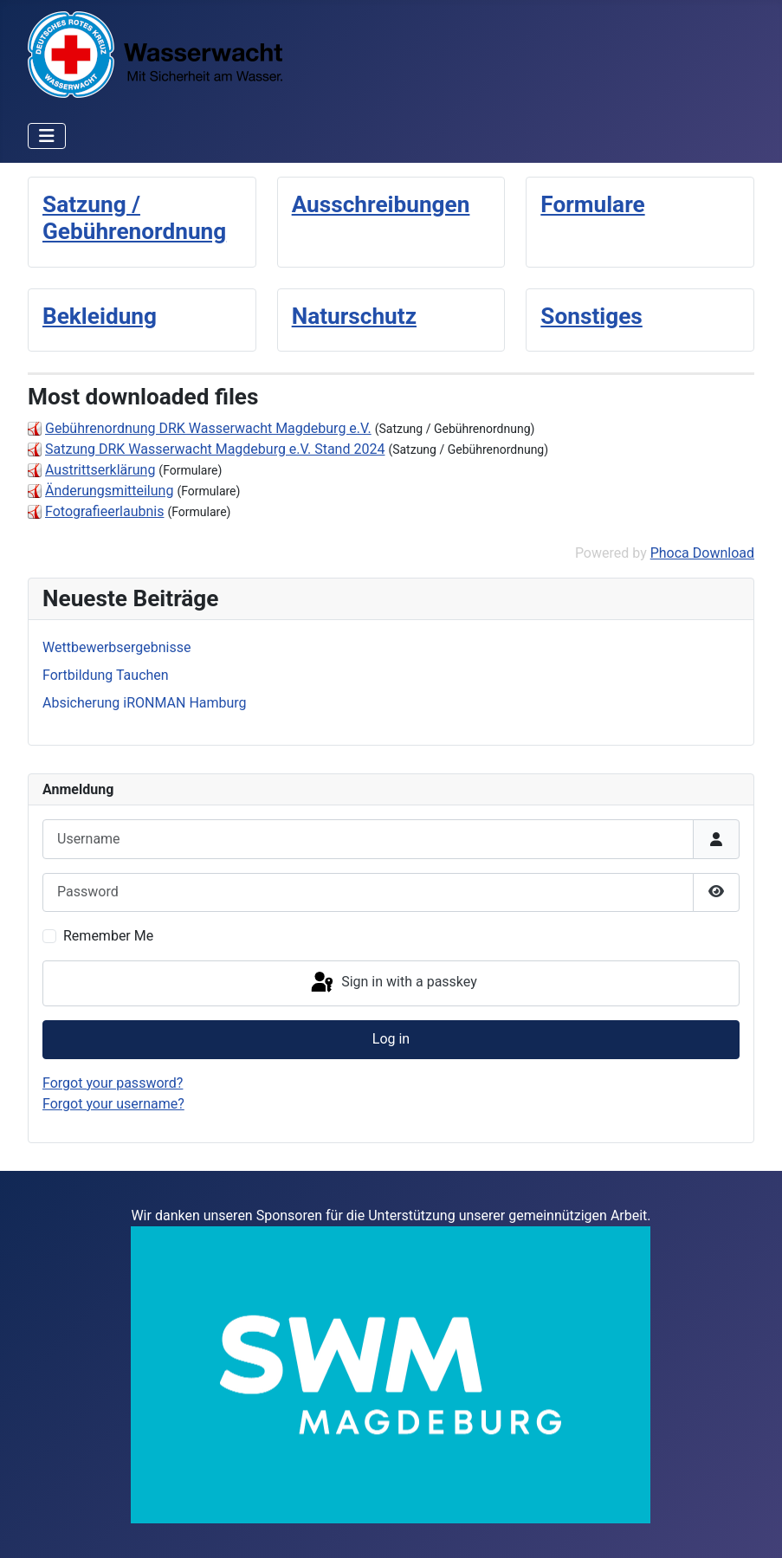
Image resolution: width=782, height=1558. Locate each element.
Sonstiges (591, 316)
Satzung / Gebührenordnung (134, 217)
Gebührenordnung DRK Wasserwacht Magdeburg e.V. (208, 428)
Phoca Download (702, 553)
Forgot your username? (113, 1104)
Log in (391, 1039)
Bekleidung (99, 316)
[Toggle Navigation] (47, 136)
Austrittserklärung (100, 470)
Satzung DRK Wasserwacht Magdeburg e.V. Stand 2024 (215, 449)
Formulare (592, 204)
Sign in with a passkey (392, 983)
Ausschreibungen (381, 204)
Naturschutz (354, 316)
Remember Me (108, 936)
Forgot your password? (112, 1083)
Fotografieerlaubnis (104, 511)
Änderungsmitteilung (109, 490)
